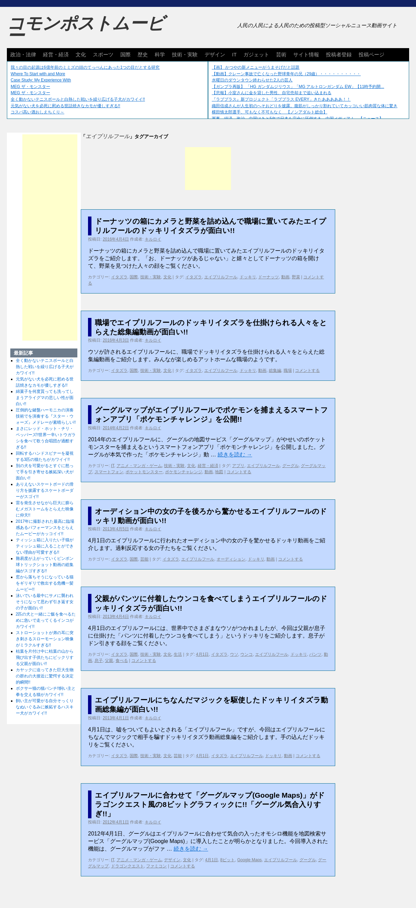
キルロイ (153, 239)
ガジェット (256, 54)
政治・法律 (23, 54)
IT (234, 54)
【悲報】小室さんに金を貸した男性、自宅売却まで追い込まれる (271, 92)
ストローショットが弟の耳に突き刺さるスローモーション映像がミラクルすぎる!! (45, 638)
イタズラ (119, 277)
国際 (125, 54)
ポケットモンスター (144, 471)
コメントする (307, 370)
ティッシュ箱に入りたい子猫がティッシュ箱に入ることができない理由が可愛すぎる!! (45, 546)
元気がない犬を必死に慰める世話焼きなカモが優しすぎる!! (65, 105)
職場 (288, 370)
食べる (122, 660)
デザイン (215, 54)
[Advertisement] (208, 168)
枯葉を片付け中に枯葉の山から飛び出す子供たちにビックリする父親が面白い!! (45, 657)
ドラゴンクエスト (127, 866)
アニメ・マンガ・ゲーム (139, 465)
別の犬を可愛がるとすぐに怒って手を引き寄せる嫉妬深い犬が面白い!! (45, 471)
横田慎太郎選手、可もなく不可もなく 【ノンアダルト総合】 (269, 112)
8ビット (227, 859)
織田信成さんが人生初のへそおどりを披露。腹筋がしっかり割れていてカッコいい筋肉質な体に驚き (304, 105)
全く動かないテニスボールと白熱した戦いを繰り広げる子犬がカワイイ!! (78, 99)
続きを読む (235, 454)
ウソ (234, 654)
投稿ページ (371, 54)
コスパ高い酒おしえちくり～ (37, 112)
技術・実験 (185, 54)
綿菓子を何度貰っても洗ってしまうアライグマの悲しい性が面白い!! (45, 397)
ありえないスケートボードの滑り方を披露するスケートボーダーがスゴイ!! (45, 490)
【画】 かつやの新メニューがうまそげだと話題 (255, 67)
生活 (178, 654)
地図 (219, 471)
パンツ (315, 654)
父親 (109, 660)
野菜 (296, 277)
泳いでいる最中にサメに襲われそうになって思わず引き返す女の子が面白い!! (45, 601)
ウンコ (246, 654)
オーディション (231, 559)
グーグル (290, 465)
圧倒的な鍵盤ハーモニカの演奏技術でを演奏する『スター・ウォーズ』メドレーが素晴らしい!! (46, 416)
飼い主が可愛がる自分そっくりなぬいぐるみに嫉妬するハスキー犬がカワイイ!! (45, 707)
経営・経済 (56, 54)
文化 (81, 54)
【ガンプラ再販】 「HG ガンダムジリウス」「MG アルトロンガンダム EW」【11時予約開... (298, 86)
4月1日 (202, 654)
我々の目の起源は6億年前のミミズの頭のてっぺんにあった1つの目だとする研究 (85, 67)
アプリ (238, 465)
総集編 (275, 370)
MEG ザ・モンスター (30, 86)
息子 (99, 660)
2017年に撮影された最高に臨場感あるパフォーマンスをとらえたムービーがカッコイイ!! (45, 527)
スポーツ (103, 54)
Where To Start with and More (38, 73)
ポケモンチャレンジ (183, 471)
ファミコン (156, 866)
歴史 (143, 54)
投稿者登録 (339, 54)
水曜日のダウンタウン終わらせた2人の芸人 (252, 80)
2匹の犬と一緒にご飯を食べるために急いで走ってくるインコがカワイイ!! (46, 620)
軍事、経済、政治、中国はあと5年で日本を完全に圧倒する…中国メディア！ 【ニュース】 (297, 118)
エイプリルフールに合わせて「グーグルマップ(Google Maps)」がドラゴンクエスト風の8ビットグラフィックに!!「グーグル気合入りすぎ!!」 (210, 804)
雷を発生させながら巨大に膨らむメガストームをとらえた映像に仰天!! (45, 509)
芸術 (281, 54)
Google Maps (249, 859)
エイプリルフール (220, 277)
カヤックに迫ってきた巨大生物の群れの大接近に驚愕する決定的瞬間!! (45, 676)
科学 (160, 54)
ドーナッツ (268, 277)
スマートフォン (109, 471)
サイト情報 (306, 54)
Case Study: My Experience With (41, 80)
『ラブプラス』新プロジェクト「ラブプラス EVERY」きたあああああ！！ (281, 99)
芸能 (144, 559)
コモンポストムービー (85, 29)
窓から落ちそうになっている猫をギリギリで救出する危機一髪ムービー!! (45, 583)
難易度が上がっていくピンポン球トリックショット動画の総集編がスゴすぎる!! (45, 564)
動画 (285, 277)
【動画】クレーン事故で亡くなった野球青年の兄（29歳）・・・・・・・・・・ (286, 73)
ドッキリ (248, 277)
